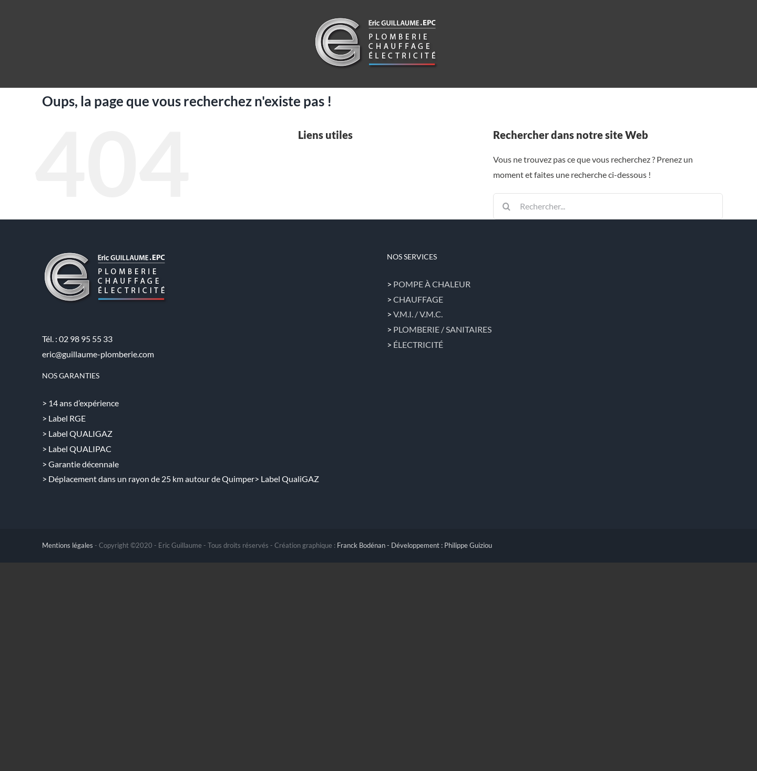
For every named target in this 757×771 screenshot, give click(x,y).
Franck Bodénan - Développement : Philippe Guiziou (414, 545)
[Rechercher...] (608, 206)
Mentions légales (67, 545)
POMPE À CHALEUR (431, 284)
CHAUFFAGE (418, 299)
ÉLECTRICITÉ (418, 344)
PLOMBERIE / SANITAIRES (442, 329)
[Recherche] (506, 206)
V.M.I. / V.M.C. (418, 314)
